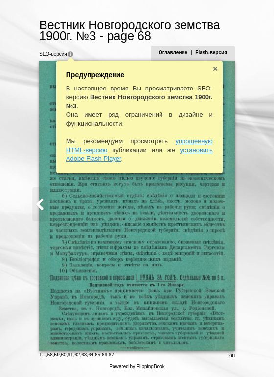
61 (70, 354)
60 (64, 354)
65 (97, 354)
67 (111, 354)
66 (104, 354)
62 (77, 354)
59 (57, 354)
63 (84, 354)
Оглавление (173, 52)
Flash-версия (211, 52)
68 (232, 355)
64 (90, 354)
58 (50, 354)
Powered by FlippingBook (136, 366)
